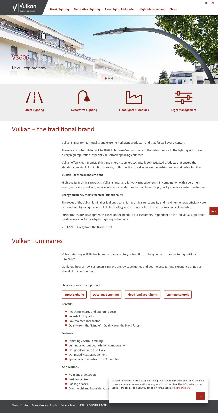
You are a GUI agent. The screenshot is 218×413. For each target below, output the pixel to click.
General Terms (68, 405)
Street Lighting (59, 9)
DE (206, 3)
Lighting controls (178, 294)
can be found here (180, 388)
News (173, 9)
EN (212, 3)
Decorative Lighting (87, 9)
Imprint (54, 405)
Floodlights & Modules (120, 9)
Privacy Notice (40, 405)
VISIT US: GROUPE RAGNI (93, 405)
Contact (24, 405)
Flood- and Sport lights (143, 294)
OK (200, 396)
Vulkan (25, 7)
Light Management (152, 9)
